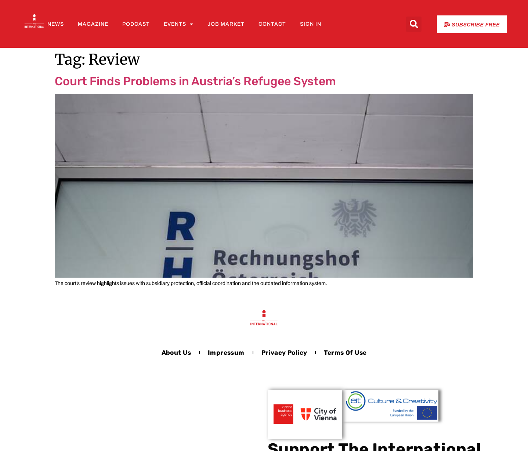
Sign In (310, 24)
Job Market (226, 24)
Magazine (93, 24)
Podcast (136, 24)
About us (176, 352)
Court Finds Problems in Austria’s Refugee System (195, 81)
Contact (272, 24)
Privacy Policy (284, 352)
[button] (414, 24)
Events (179, 24)
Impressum (226, 352)
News (55, 24)
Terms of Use (345, 352)
